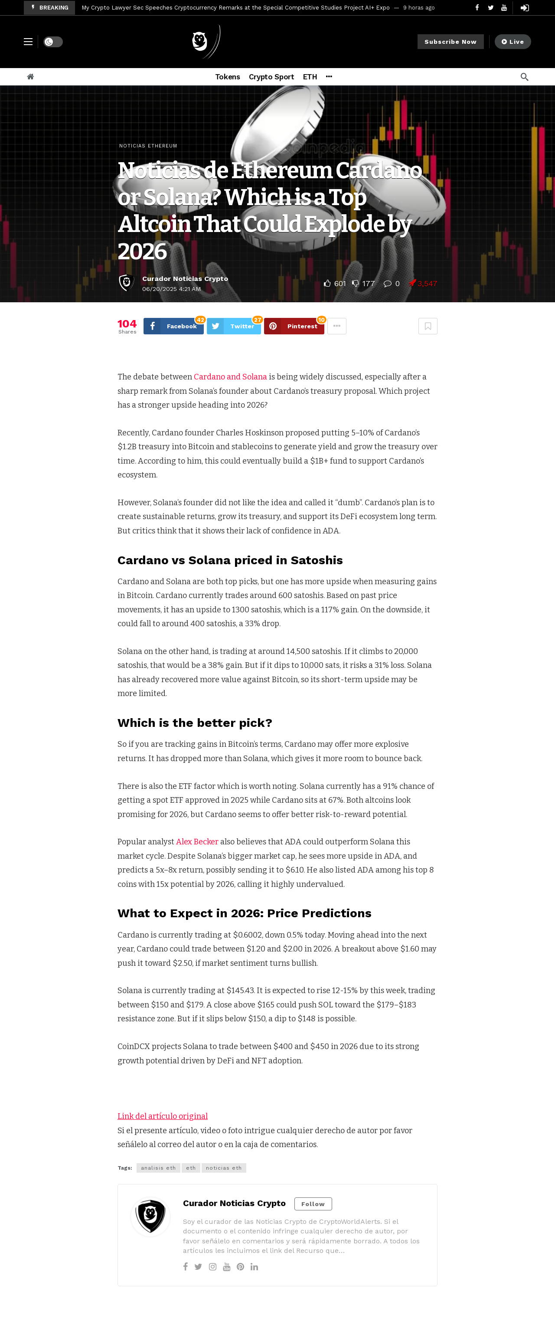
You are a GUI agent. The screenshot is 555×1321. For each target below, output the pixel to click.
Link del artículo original (163, 1116)
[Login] (524, 7)
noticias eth (224, 1168)
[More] (329, 76)
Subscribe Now (450, 41)
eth (191, 1168)
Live (513, 41)
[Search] (524, 76)
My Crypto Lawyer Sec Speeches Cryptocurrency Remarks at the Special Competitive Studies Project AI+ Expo (236, 7)
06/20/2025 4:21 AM (171, 288)
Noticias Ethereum (148, 146)
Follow (313, 1203)
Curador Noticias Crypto (185, 279)
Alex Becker (197, 842)
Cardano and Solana (231, 377)
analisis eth (158, 1168)
